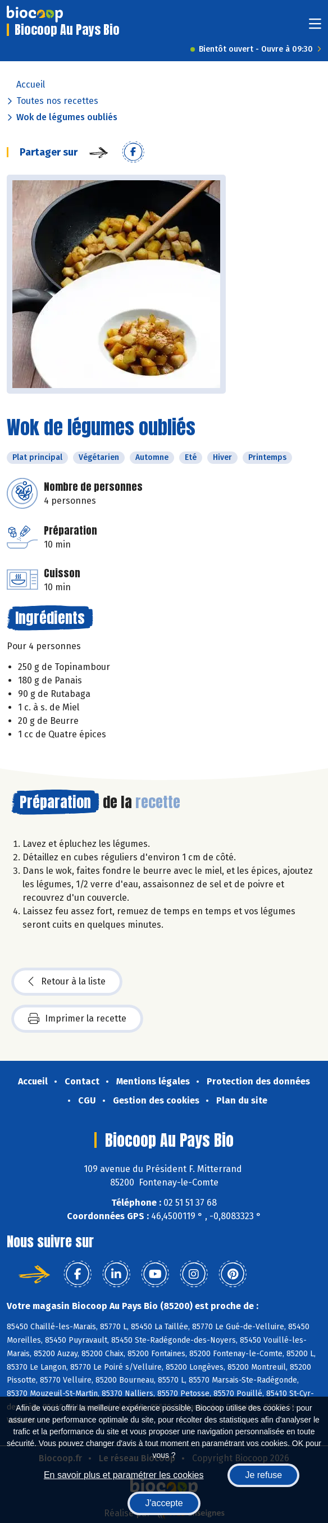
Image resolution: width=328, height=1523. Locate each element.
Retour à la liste (67, 981)
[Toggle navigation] (315, 27)
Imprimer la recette (77, 1018)
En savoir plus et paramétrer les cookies (124, 1475)
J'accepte (164, 1503)
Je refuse (263, 1475)
